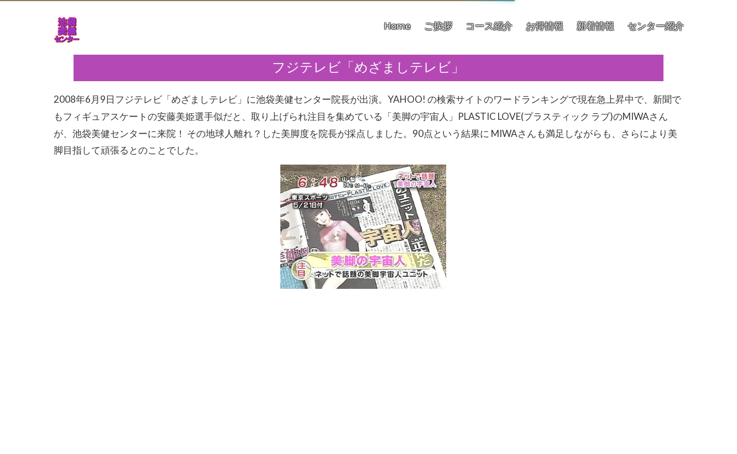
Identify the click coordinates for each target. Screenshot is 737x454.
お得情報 (544, 26)
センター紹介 (656, 26)
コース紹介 (489, 26)
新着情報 (595, 26)
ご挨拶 (438, 26)
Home (397, 26)
